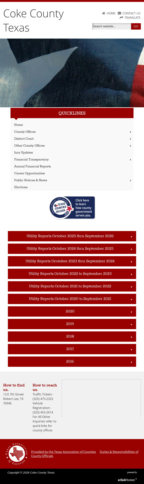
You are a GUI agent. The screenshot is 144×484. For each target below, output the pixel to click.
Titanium (126, 480)
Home (18, 125)
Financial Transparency (73, 160)
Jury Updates (23, 153)
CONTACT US (131, 13)
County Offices (73, 132)
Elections (21, 187)
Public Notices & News (73, 180)
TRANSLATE (132, 18)
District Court (73, 139)
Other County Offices (73, 146)
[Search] (112, 26)
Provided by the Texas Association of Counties (63, 452)
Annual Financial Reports (32, 167)
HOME (111, 13)
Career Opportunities (29, 173)
